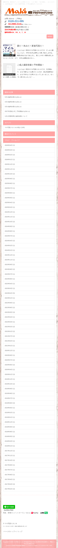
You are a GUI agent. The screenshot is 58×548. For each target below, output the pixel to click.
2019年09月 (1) (10, 388)
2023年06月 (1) (10, 279)
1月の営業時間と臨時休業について (16, 116)
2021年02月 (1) (10, 341)
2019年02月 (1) (10, 412)
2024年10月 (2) (10, 221)
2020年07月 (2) (10, 360)
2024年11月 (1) (10, 217)
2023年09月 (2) (10, 264)
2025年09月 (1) (10, 178)
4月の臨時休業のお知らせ (13, 102)
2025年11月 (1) (10, 169)
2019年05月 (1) (10, 408)
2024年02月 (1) (10, 245)
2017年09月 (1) (10, 465)
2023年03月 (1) (10, 288)
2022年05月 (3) (10, 312)
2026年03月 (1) (10, 150)
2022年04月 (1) (10, 317)
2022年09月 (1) (10, 303)
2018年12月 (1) (10, 422)
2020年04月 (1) (10, 369)
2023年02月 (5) (10, 293)
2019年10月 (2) (10, 384)
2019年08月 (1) (10, 393)
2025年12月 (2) (10, 164)
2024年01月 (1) (10, 250)
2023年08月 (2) (10, 269)
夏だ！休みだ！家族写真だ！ (30, 46)
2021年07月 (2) (10, 336)
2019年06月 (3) (10, 403)
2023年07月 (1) (10, 274)
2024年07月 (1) (10, 236)
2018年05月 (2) (10, 436)
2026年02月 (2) (10, 155)
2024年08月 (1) (10, 231)
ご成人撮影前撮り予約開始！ (30, 65)
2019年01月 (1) (10, 417)
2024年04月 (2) (10, 240)
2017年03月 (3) (10, 484)
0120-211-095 (16, 21)
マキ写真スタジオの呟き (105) (15, 127)
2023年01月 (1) (10, 298)
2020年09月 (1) (10, 355)
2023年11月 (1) (10, 260)
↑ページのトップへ (9, 531)
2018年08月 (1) (10, 431)
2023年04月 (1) (10, 283)
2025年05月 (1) (10, 198)
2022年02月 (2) (10, 326)
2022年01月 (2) (10, 331)
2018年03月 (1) (10, 441)
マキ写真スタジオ (18, 542)
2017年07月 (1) (10, 470)
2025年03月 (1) (10, 207)
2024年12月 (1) (10, 212)
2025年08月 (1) (10, 183)
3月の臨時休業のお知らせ (13, 106)
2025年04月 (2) (10, 202)
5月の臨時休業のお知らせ (13, 97)
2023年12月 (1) (10, 255)
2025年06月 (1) (10, 193)
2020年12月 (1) (10, 350)
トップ (20, 531)
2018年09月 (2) (10, 427)
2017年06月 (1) (10, 474)
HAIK (50, 545)
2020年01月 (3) (10, 374)
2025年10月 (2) (10, 174)
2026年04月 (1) (10, 145)
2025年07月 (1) (10, 188)
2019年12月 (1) (10, 379)
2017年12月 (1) (10, 451)
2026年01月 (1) (10, 159)
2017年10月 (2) (10, 460)
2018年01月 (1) (10, 446)
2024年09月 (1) (10, 226)
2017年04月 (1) (10, 479)
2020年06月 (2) (10, 365)
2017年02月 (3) (10, 489)
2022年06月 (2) (10, 307)
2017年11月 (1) (10, 455)
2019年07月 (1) (10, 398)
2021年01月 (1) (10, 345)
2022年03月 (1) (10, 322)
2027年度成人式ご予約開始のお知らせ (17, 111)
